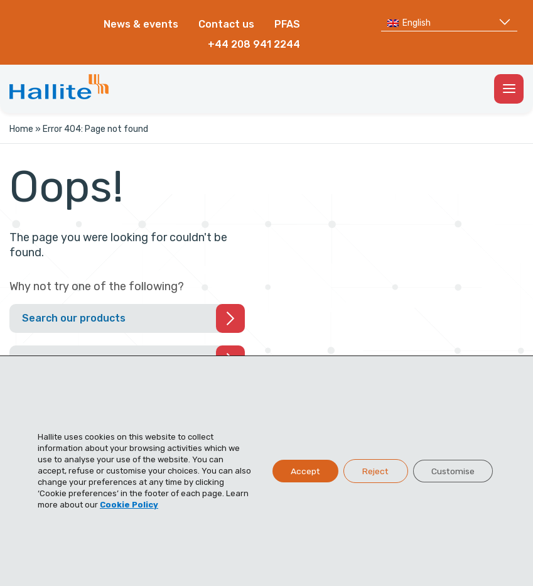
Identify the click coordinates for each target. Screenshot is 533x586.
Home (21, 129)
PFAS (287, 24)
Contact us (226, 24)
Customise (452, 470)
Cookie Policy (129, 504)
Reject (373, 470)
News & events (141, 24)
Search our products (74, 318)
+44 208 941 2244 (254, 44)
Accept (301, 470)
